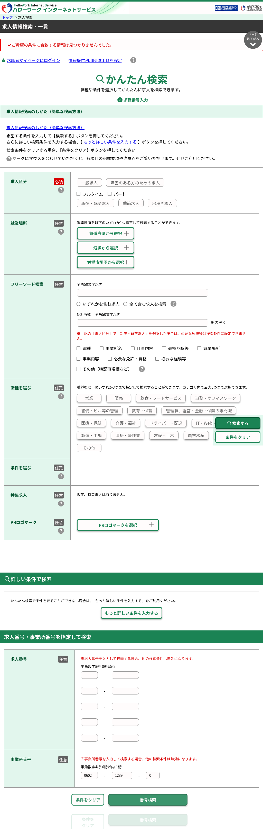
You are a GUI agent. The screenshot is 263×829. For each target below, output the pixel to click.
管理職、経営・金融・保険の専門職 (197, 410)
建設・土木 (161, 435)
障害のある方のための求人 (133, 183)
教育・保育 (140, 410)
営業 (85, 398)
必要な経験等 (173, 358)
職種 (86, 348)
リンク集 (19, 824)
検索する (238, 423)
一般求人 (87, 183)
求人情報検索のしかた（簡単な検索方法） (45, 127)
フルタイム (90, 194)
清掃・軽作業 (125, 435)
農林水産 (194, 435)
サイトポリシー (77, 824)
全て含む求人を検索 (145, 304)
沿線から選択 (105, 248)
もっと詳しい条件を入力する (110, 142)
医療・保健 (89, 423)
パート (117, 194)
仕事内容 (144, 348)
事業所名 (113, 348)
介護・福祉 (123, 423)
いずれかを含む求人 (98, 304)
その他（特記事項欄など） (105, 369)
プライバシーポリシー (118, 824)
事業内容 (90, 358)
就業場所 (211, 348)
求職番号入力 (131, 100)
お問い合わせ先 (216, 824)
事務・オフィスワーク (213, 398)
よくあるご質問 (181, 824)
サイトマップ (45, 824)
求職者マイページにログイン (33, 60)
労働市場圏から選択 (105, 262)
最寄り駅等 (177, 348)
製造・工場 (89, 435)
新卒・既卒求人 (93, 203)
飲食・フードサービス (158, 398)
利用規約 (153, 824)
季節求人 (129, 203)
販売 (115, 398)
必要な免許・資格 (129, 358)
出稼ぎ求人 (160, 203)
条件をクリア (88, 800)
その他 (86, 448)
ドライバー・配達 (163, 423)
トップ (8, 17)
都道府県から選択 (105, 233)
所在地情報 (247, 824)
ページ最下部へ (253, 39)
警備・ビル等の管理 (97, 410)
